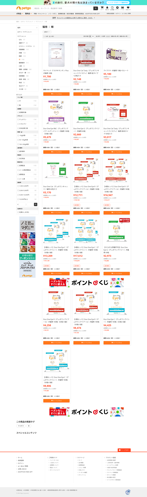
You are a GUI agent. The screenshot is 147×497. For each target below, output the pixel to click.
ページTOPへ (124, 450)
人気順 (103, 36)
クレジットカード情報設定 (114, 470)
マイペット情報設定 (112, 472)
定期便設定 (82, 465)
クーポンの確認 (83, 472)
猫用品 (27, 13)
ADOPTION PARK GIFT (92, 13)
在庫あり (47, 32)
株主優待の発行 (111, 477)
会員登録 (21, 460)
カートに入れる (56, 94)
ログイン (118, 13)
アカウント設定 (111, 458)
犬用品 (18, 13)
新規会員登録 (110, 13)
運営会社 (19, 490)
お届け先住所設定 (112, 467)
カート (80, 460)
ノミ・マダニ (52, 13)
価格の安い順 (114, 36)
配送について (53, 467)
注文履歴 (81, 463)
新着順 (108, 36)
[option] (73, 2)
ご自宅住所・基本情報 (113, 463)
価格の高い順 (123, 36)
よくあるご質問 (126, 13)
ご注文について (54, 463)
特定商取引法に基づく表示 (38, 490)
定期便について (54, 465)
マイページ (80, 458)
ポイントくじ (82, 475)
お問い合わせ (22, 469)
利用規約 (26, 490)
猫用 (18, 28)
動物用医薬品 (79, 13)
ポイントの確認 (111, 475)
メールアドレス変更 (112, 465)
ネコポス (21, 426)
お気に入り (82, 470)
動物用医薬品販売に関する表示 (56, 490)
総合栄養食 (70, 13)
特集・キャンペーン (40, 13)
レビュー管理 (82, 467)
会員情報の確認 (111, 460)
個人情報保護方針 (72, 490)
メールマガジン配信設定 (114, 480)
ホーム (20, 458)
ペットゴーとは (54, 460)
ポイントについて (55, 470)
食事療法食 (61, 13)
